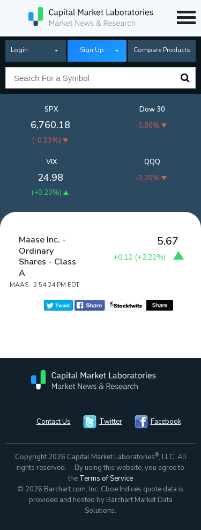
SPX (51, 109)
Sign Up (92, 50)
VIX (51, 162)
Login (19, 50)
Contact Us (53, 421)
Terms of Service (106, 478)
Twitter (110, 421)
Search (185, 78)
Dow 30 (152, 109)
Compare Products (161, 50)
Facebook (166, 421)
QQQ (152, 162)
